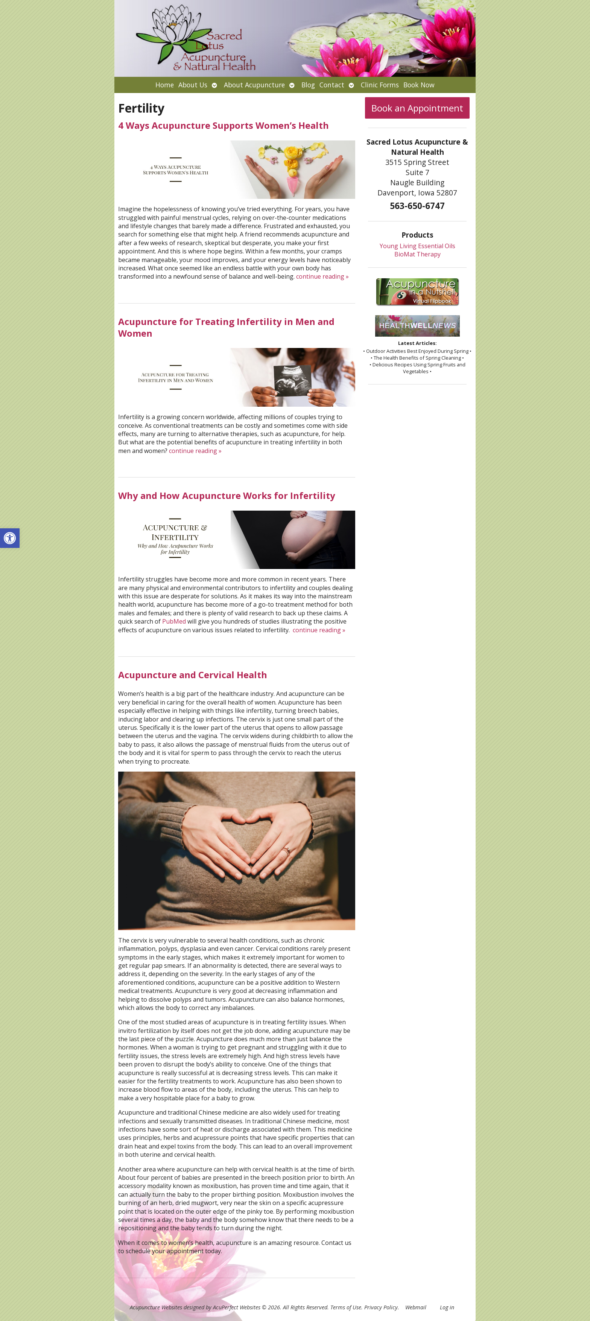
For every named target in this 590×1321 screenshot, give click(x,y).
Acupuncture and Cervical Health (192, 674)
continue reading (322, 276)
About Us (192, 84)
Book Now (419, 84)
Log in (447, 1307)
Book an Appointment (417, 108)
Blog (308, 84)
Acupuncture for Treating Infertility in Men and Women (226, 327)
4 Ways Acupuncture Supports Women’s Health (223, 125)
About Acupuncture (254, 84)
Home (164, 84)
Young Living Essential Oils (417, 246)
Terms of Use (345, 1307)
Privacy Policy (381, 1307)
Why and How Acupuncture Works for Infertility (226, 495)
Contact (331, 84)
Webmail (415, 1307)
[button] (10, 538)
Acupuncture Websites (156, 1307)
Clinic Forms (380, 84)
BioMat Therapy (417, 254)
